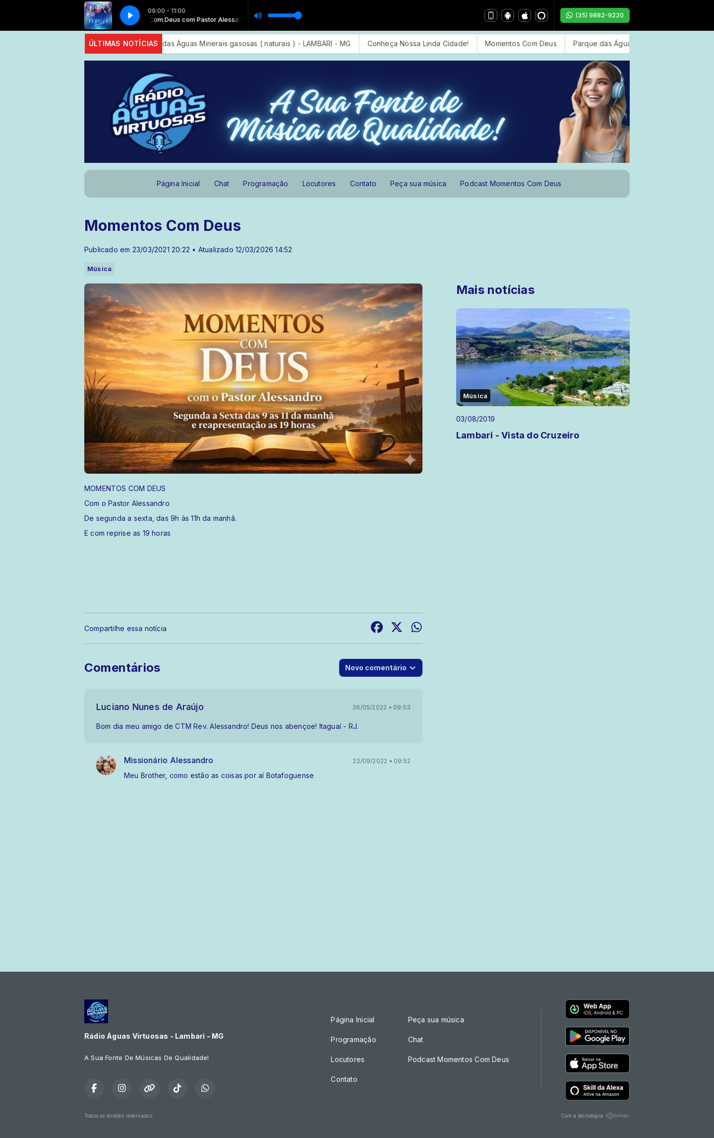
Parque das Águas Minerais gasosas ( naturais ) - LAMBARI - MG (264, 43)
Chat (222, 183)
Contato (363, 183)
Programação (265, 183)
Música (99, 269)
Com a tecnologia (595, 1115)
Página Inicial (178, 183)
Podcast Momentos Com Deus (510, 183)
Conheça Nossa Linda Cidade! (439, 43)
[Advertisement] (357, 879)
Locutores (319, 183)
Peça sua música (418, 183)
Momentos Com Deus (543, 43)
